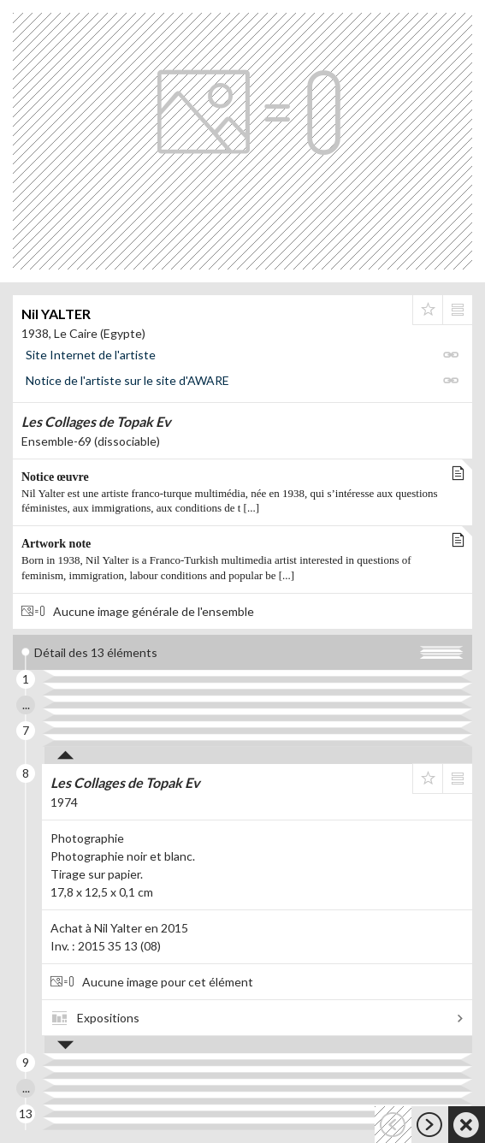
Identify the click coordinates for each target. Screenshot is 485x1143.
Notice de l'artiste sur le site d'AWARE (127, 380)
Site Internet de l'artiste (91, 354)
